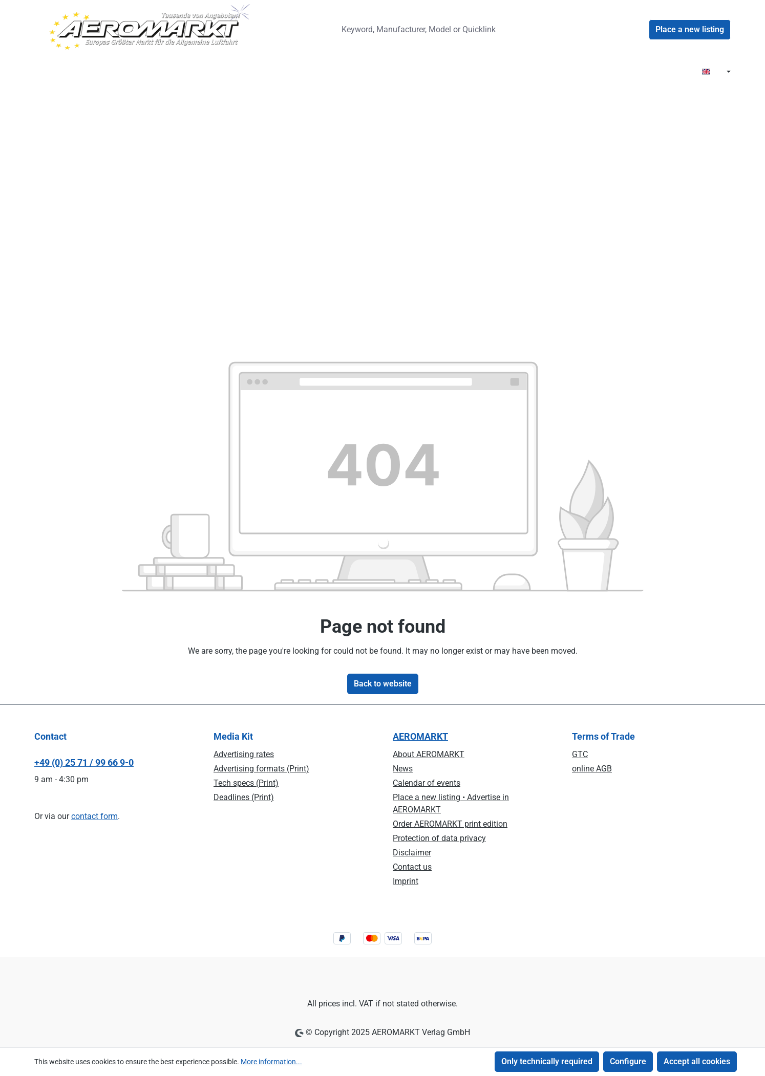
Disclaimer (412, 852)
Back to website (383, 683)
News (403, 768)
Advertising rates (244, 754)
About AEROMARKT (428, 754)
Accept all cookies (697, 1061)
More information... (271, 1062)
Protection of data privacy (439, 838)
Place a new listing (689, 29)
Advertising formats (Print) (261, 768)
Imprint (405, 881)
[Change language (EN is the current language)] (716, 72)
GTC (580, 754)
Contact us (412, 867)
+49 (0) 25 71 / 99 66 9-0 (84, 762)
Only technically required (546, 1061)
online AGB (592, 768)
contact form (94, 816)
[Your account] (636, 29)
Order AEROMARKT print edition (450, 824)
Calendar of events (426, 783)
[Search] (528, 29)
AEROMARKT (420, 736)
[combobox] (426, 29)
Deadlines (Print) (244, 797)
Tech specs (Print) (246, 783)
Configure (628, 1061)
